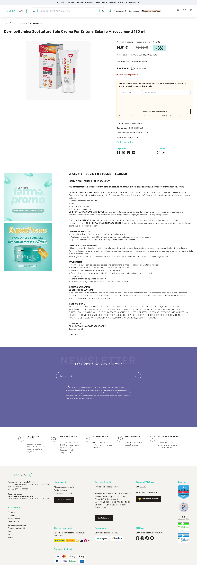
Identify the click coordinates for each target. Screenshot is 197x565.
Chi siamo (12, 512)
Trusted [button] (182, 482)
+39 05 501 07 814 (122, 493)
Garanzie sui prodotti (63, 493)
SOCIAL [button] (140, 528)
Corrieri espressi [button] (63, 528)
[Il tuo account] (178, 11)
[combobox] (68, 10)
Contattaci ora (104, 518)
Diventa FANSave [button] (145, 482)
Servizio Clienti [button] (103, 482)
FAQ (9, 534)
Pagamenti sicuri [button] (63, 549)
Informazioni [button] (14, 507)
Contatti (11, 515)
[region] (58, 70)
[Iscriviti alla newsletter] (136, 376)
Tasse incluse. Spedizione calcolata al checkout (132, 61)
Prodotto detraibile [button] (125, 142)
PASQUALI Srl (141, 132)
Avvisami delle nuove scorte (155, 111)
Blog (10, 531)
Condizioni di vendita (17, 525)
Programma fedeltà (16, 528)
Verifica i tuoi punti (150, 499)
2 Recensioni (142, 68)
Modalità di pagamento (64, 487)
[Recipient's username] (93, 376)
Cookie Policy (13, 522)
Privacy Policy (107, 387)
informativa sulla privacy (173, 116)
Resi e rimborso (60, 490)
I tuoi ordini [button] (60, 482)
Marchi (10, 537)
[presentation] (140, 104)
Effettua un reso (64, 500)
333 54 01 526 (119, 496)
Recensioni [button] (100, 528)
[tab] (75, 174)
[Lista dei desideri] (185, 11)
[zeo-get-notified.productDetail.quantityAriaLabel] (130, 92)
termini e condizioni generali (149, 116)
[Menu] (169, 10)
